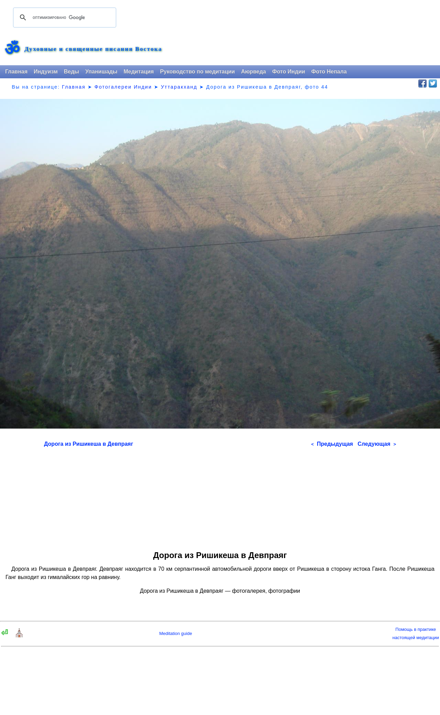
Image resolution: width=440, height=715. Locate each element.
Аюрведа (253, 72)
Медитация (138, 72)
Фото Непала (329, 72)
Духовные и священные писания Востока (93, 49)
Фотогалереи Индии (123, 87)
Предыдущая (332, 444)
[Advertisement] (220, 497)
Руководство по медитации (197, 72)
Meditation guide (175, 633)
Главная (16, 72)
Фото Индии (288, 72)
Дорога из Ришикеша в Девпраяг (88, 444)
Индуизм (46, 72)
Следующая (377, 444)
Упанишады (101, 72)
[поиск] (64, 17)
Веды (71, 72)
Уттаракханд (179, 87)
